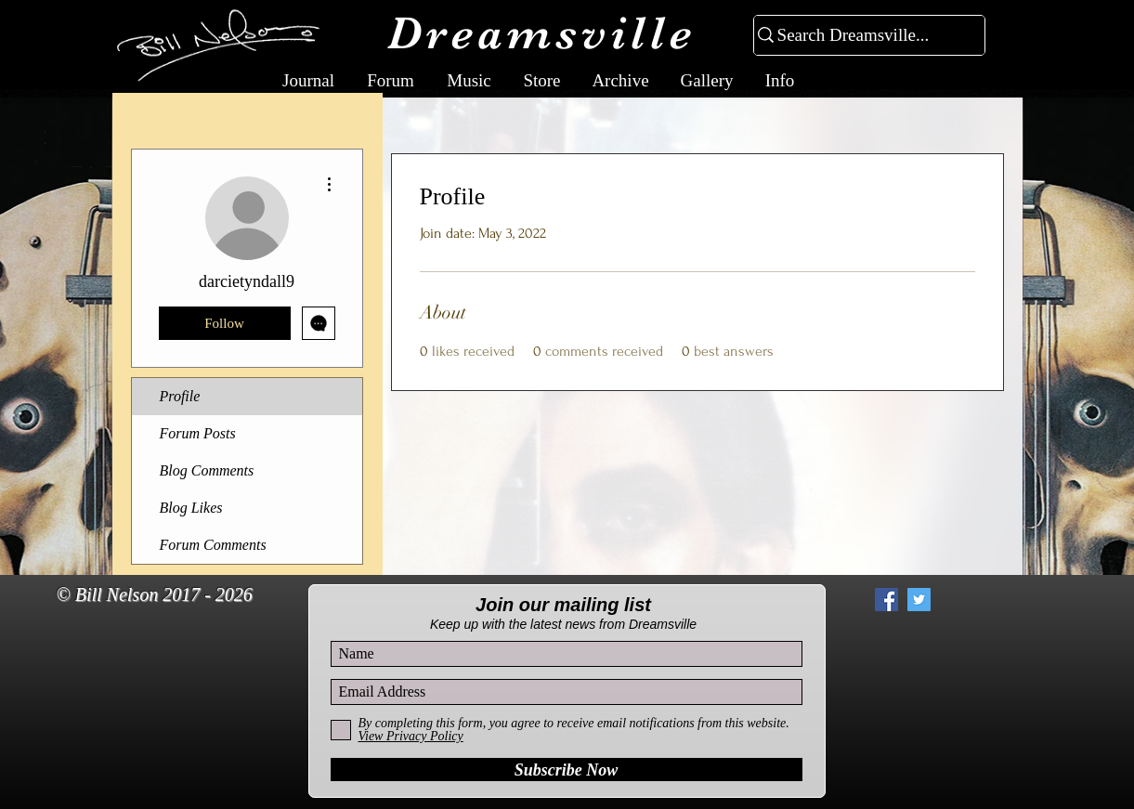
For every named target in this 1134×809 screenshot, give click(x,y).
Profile (180, 396)
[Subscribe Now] (566, 769)
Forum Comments (213, 545)
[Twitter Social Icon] (919, 599)
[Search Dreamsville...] (861, 36)
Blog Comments (207, 470)
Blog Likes (191, 507)
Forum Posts (198, 433)
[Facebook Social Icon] (886, 599)
